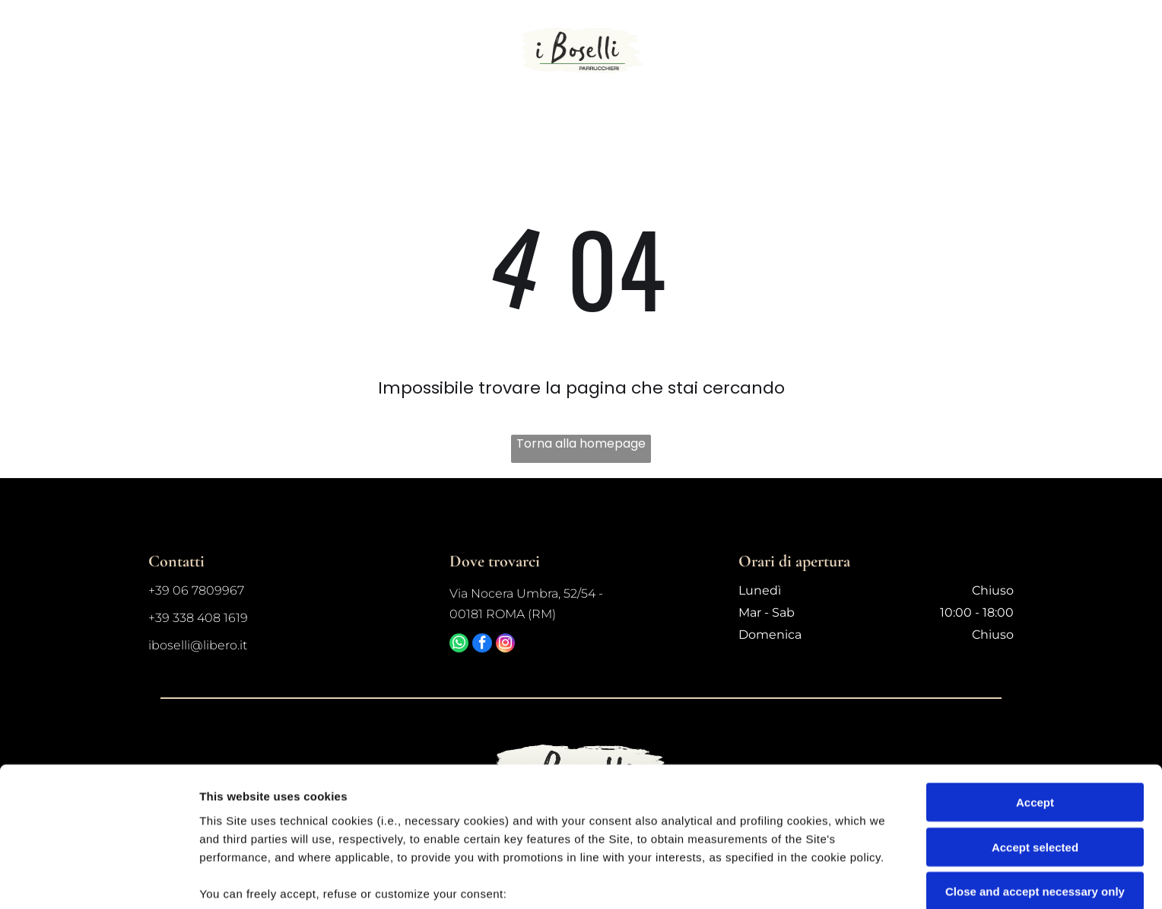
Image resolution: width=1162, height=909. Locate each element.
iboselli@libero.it (197, 644)
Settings (773, 878)
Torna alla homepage (581, 442)
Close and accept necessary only (1035, 775)
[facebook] (492, 647)
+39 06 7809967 (196, 589)
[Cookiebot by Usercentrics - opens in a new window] (98, 879)
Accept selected (1035, 730)
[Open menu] (1092, 50)
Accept (1035, 686)
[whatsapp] (462, 647)
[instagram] (522, 647)
